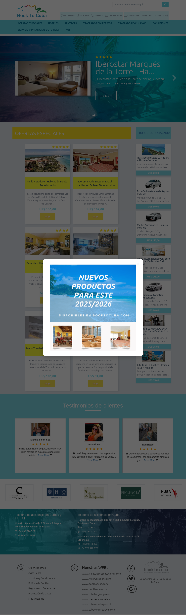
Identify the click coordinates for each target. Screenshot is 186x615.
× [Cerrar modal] (138, 264)
